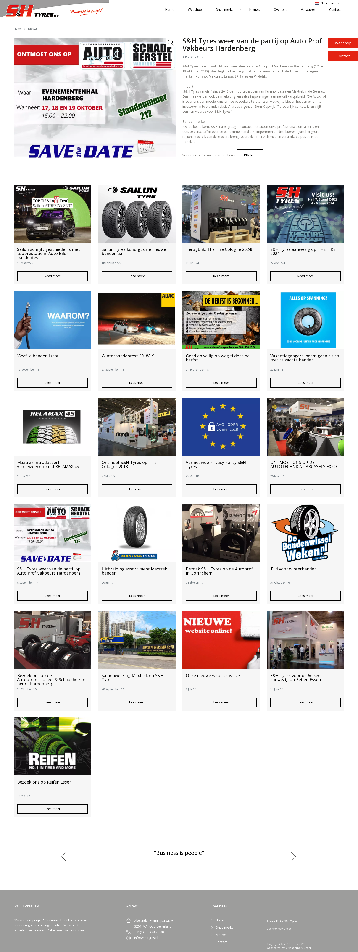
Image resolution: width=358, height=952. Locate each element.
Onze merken (225, 9)
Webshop (343, 42)
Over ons (280, 9)
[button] (66, 856)
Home (169, 9)
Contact (343, 56)
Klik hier (250, 155)
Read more (52, 276)
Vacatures (308, 9)
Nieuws (254, 9)
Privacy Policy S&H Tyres (282, 921)
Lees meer (52, 382)
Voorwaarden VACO (279, 929)
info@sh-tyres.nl (146, 938)
